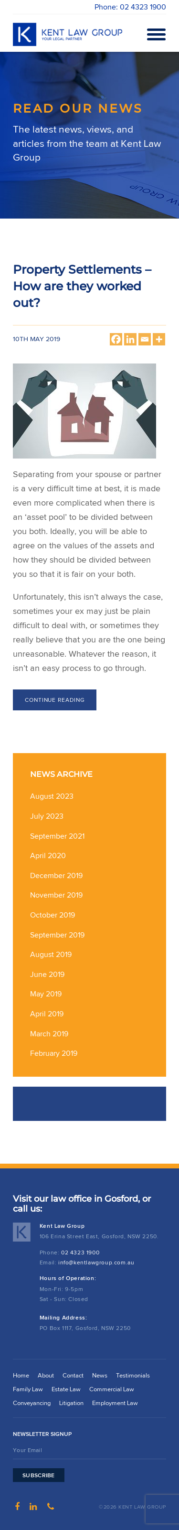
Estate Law (66, 1389)
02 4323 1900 (80, 1252)
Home (21, 1375)
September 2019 (57, 935)
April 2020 (48, 855)
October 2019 (52, 915)
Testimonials (133, 1375)
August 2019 (51, 954)
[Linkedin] (130, 339)
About (46, 1375)
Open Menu (154, 34)
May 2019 (46, 994)
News (99, 1375)
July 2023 (46, 816)
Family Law (28, 1389)
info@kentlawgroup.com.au (96, 1262)
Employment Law (115, 1403)
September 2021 (57, 836)
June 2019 (47, 974)
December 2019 (56, 875)
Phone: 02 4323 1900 (130, 7)
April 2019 (46, 1014)
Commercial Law (111, 1389)
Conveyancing (32, 1403)
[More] (159, 339)
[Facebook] (116, 339)
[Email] (144, 339)
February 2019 (53, 1053)
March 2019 (49, 1034)
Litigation (71, 1403)
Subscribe (38, 1475)
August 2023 (52, 796)
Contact (73, 1375)
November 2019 (56, 895)
